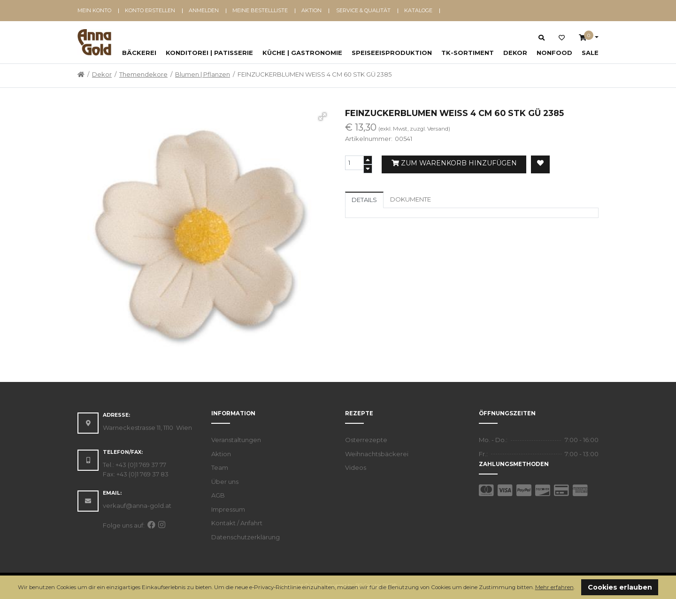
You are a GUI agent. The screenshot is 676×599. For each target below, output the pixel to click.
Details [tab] (364, 199)
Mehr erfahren (554, 587)
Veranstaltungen (236, 439)
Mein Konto (94, 10)
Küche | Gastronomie (302, 52)
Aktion (311, 10)
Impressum (228, 509)
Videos (355, 467)
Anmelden (204, 10)
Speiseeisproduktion (392, 52)
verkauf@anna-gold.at (137, 505)
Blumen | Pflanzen (202, 74)
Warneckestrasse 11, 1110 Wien (147, 427)
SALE (590, 52)
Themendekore (143, 74)
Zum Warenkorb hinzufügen (454, 163)
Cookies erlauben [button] (620, 587)
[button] (577, 588)
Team (219, 467)
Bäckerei (139, 52)
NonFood (554, 52)
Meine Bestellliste (260, 10)
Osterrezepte (366, 439)
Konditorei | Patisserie (209, 52)
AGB (218, 495)
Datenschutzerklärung (245, 537)
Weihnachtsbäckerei (376, 454)
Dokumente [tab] (410, 199)
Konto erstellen (150, 10)
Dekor (515, 52)
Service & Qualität (363, 10)
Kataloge (418, 10)
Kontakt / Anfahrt (236, 523)
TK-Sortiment (467, 52)
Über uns (224, 481)
